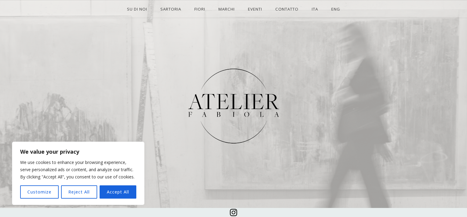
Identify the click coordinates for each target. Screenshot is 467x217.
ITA (315, 9)
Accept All (118, 192)
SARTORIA (170, 9)
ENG (335, 9)
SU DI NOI (137, 9)
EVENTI (255, 9)
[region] (78, 173)
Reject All (79, 192)
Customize (39, 192)
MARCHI (226, 9)
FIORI (199, 9)
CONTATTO (286, 9)
